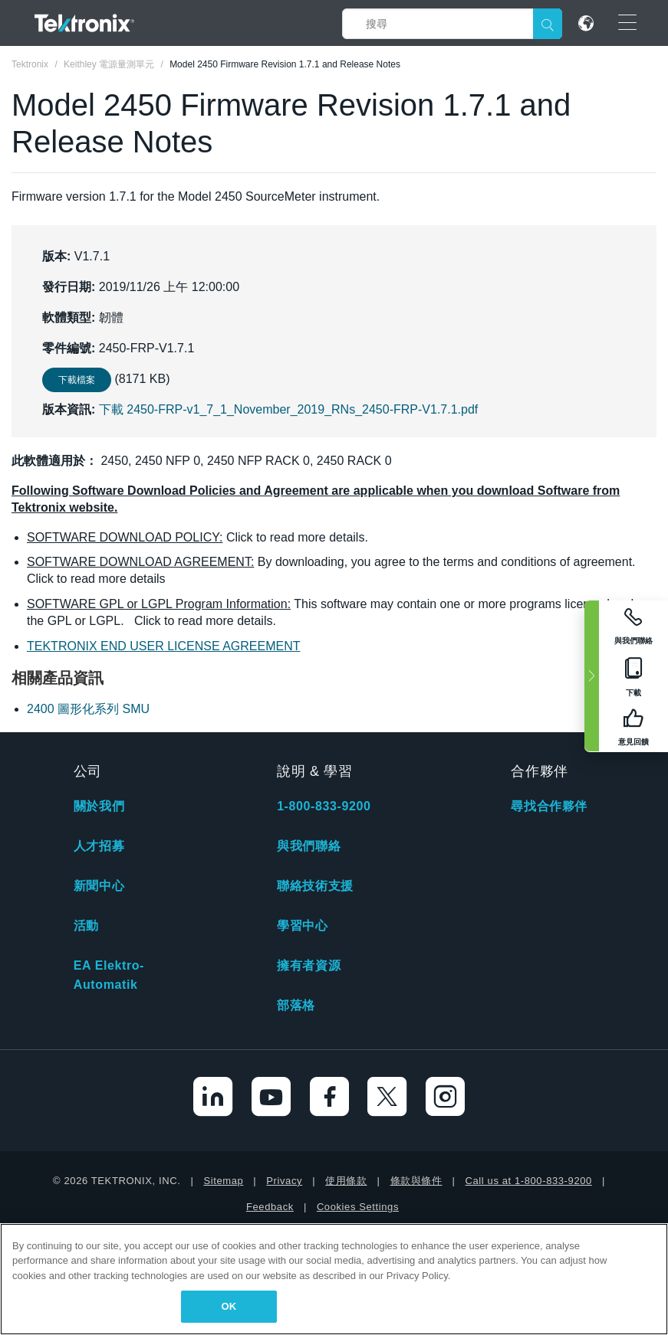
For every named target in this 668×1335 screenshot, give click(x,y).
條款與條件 (416, 1180)
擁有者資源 (309, 965)
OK (228, 1306)
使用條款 (346, 1180)
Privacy (284, 1180)
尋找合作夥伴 (549, 806)
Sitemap (223, 1180)
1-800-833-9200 (323, 806)
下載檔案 (76, 380)
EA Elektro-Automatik (109, 975)
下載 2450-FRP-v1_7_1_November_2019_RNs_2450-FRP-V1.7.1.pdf (288, 409)
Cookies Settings (358, 1206)
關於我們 (99, 806)
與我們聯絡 (309, 845)
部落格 (296, 1005)
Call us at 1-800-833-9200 (529, 1180)
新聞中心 (99, 885)
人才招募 (99, 845)
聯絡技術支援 (315, 885)
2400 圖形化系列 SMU (88, 708)
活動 (86, 925)
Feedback (270, 1206)
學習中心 (302, 925)
